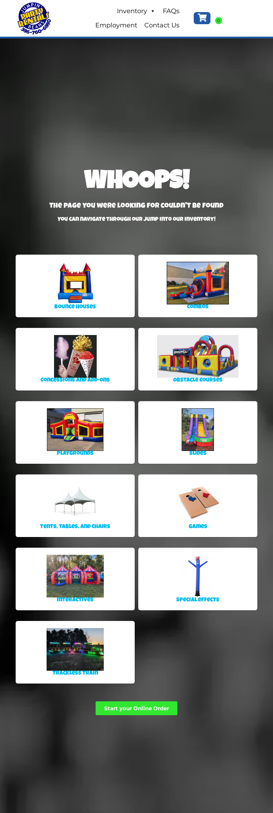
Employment (116, 25)
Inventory (136, 11)
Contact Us (162, 25)
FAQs (171, 11)
